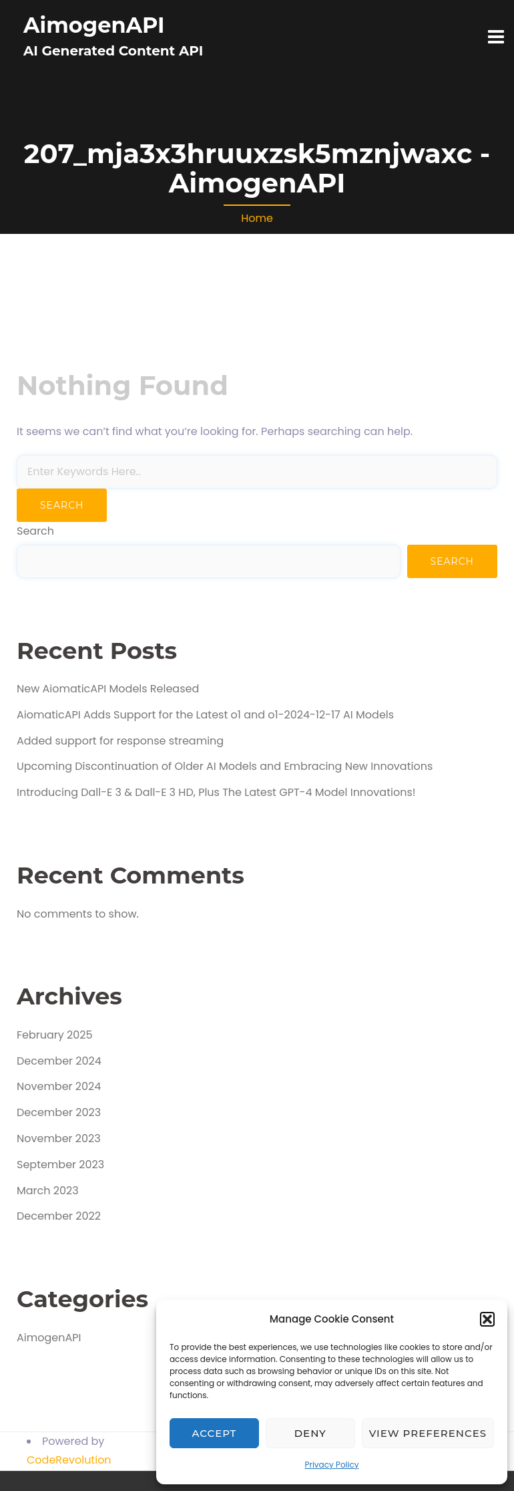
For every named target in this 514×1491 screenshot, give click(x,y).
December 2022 (59, 1216)
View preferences (428, 1433)
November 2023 (59, 1138)
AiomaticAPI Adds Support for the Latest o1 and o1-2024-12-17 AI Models (205, 714)
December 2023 (59, 1112)
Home (257, 218)
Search (35, 531)
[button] (487, 1319)
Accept (214, 1433)
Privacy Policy (331, 1464)
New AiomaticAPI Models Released (108, 688)
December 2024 (59, 1061)
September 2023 (60, 1164)
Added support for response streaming (120, 741)
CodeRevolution (69, 1460)
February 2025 (55, 1035)
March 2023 (48, 1190)
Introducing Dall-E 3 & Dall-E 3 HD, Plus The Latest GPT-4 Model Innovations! (216, 792)
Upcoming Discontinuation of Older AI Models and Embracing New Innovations (225, 766)
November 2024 (59, 1086)
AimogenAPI (94, 25)
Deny (310, 1433)
